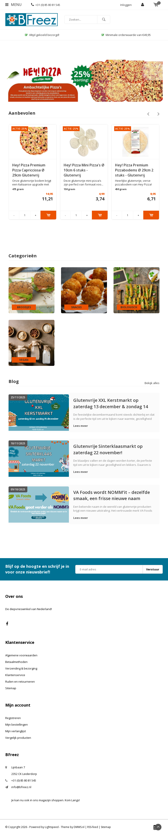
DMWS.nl (79, 827)
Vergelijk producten (18, 738)
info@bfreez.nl (21, 787)
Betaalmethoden (16, 662)
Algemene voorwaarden (21, 655)
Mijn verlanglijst (15, 731)
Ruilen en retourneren (20, 682)
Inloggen (126, 5)
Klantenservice (15, 675)
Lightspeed (52, 827)
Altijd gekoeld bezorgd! (42, 35)
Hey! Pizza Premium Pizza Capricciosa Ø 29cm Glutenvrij (28, 170)
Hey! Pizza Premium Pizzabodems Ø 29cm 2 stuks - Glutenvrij (134, 170)
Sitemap (10, 688)
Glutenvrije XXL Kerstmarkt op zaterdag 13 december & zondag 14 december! (110, 403)
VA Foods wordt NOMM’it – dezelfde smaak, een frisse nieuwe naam (111, 495)
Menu (13, 4)
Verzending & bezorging (21, 668)
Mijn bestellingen (16, 724)
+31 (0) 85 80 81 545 (45, 5)
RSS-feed (92, 827)
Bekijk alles (152, 383)
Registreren (13, 718)
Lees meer (80, 426)
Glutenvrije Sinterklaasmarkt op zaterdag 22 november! (108, 449)
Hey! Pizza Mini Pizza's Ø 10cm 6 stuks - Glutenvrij (84, 170)
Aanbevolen (22, 113)
